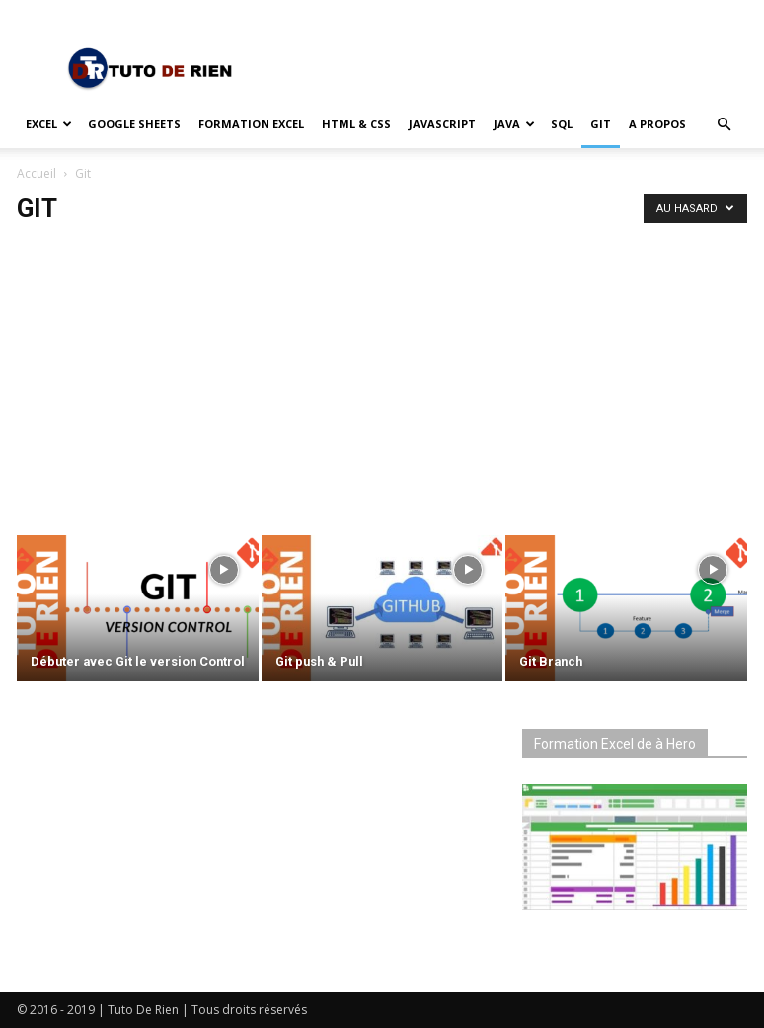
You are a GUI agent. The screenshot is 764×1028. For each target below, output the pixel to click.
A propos (657, 124)
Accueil (36, 173)
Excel (49, 124)
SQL (562, 124)
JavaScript (442, 124)
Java (514, 124)
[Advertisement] (382, 373)
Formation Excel (251, 124)
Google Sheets (134, 124)
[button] (723, 125)
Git (600, 124)
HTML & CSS (356, 124)
